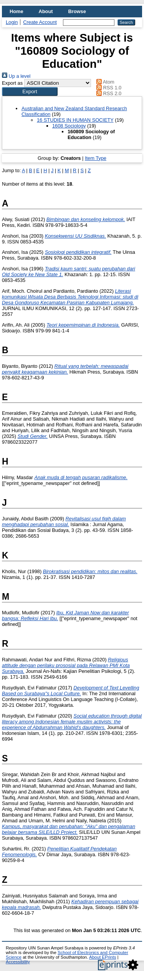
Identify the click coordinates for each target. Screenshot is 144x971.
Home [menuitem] (16, 11)
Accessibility (18, 961)
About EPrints (102, 957)
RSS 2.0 (108, 93)
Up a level (16, 76)
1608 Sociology (69, 126)
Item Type (95, 158)
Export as (12, 83)
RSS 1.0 (108, 88)
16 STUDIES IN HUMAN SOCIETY (75, 120)
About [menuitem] (46, 11)
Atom (104, 82)
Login (12, 22)
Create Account (40, 22)
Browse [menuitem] (77, 11)
